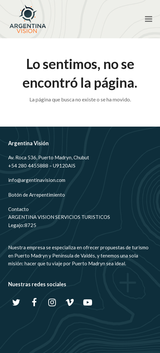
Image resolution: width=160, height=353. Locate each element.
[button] (148, 19)
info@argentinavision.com (36, 180)
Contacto (18, 209)
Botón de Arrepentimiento (36, 195)
